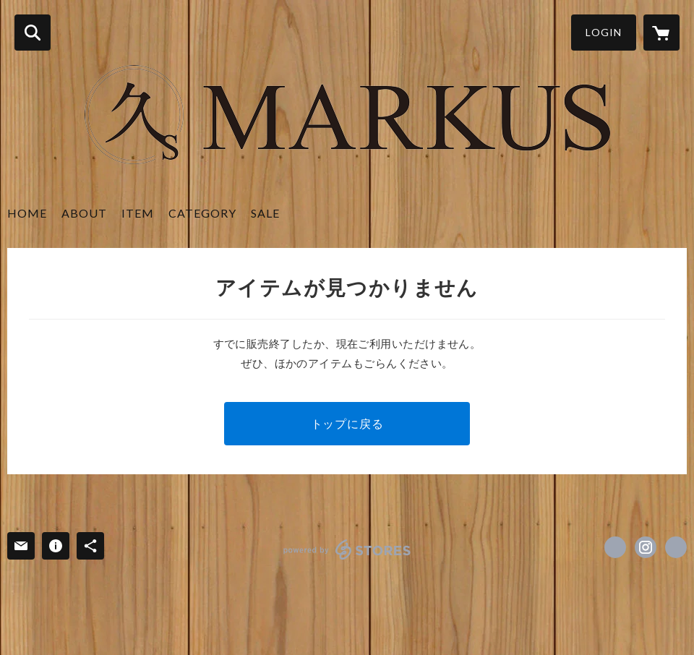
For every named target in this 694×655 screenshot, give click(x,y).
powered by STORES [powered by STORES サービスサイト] (347, 549)
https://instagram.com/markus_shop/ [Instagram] (645, 547)
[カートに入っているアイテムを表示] (661, 32)
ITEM (137, 213)
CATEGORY (202, 213)
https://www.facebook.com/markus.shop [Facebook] (615, 547)
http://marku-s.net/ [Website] (676, 547)
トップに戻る (347, 423)
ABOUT (84, 213)
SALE (265, 213)
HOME (27, 213)
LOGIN (604, 32)
